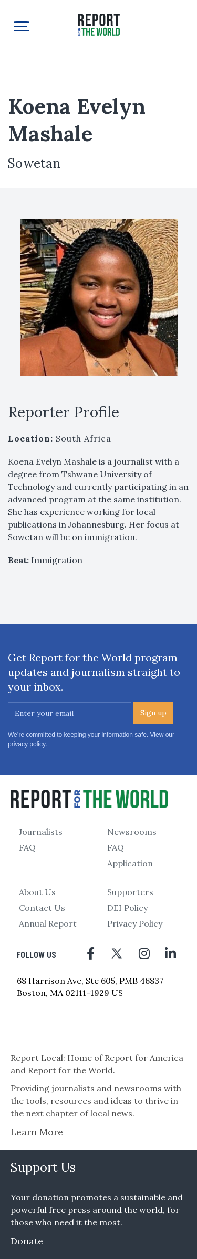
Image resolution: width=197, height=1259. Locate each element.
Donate (27, 1241)
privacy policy (26, 744)
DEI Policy (127, 907)
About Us (37, 892)
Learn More (37, 1132)
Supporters (130, 892)
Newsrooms (132, 831)
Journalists (41, 831)
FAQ (27, 847)
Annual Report (48, 923)
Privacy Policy (134, 923)
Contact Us (42, 907)
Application (130, 863)
